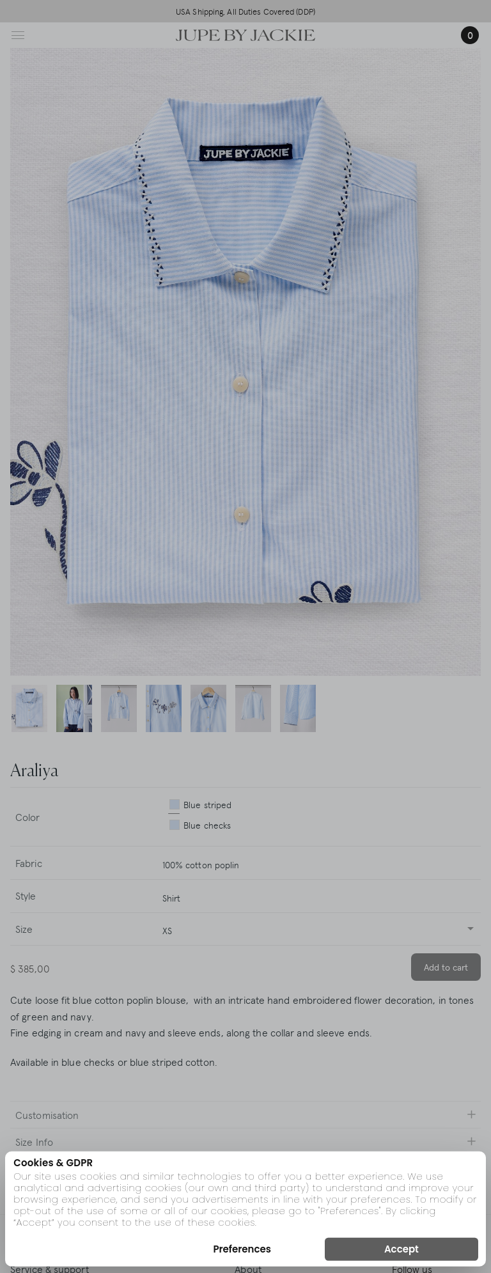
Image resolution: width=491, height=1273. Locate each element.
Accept (401, 1249)
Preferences (242, 1249)
